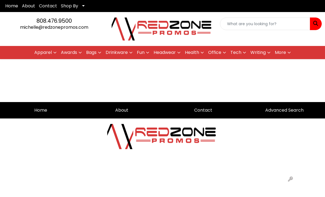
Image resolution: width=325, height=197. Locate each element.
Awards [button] (69, 52)
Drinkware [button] (117, 52)
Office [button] (214, 52)
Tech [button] (235, 52)
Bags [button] (91, 52)
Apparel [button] (43, 52)
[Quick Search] (265, 24)
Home (11, 6)
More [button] (280, 52)
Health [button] (192, 52)
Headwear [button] (165, 52)
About (28, 6)
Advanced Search (284, 110)
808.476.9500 (54, 21)
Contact (48, 6)
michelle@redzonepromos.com (54, 27)
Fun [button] (141, 52)
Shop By (69, 6)
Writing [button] (258, 52)
